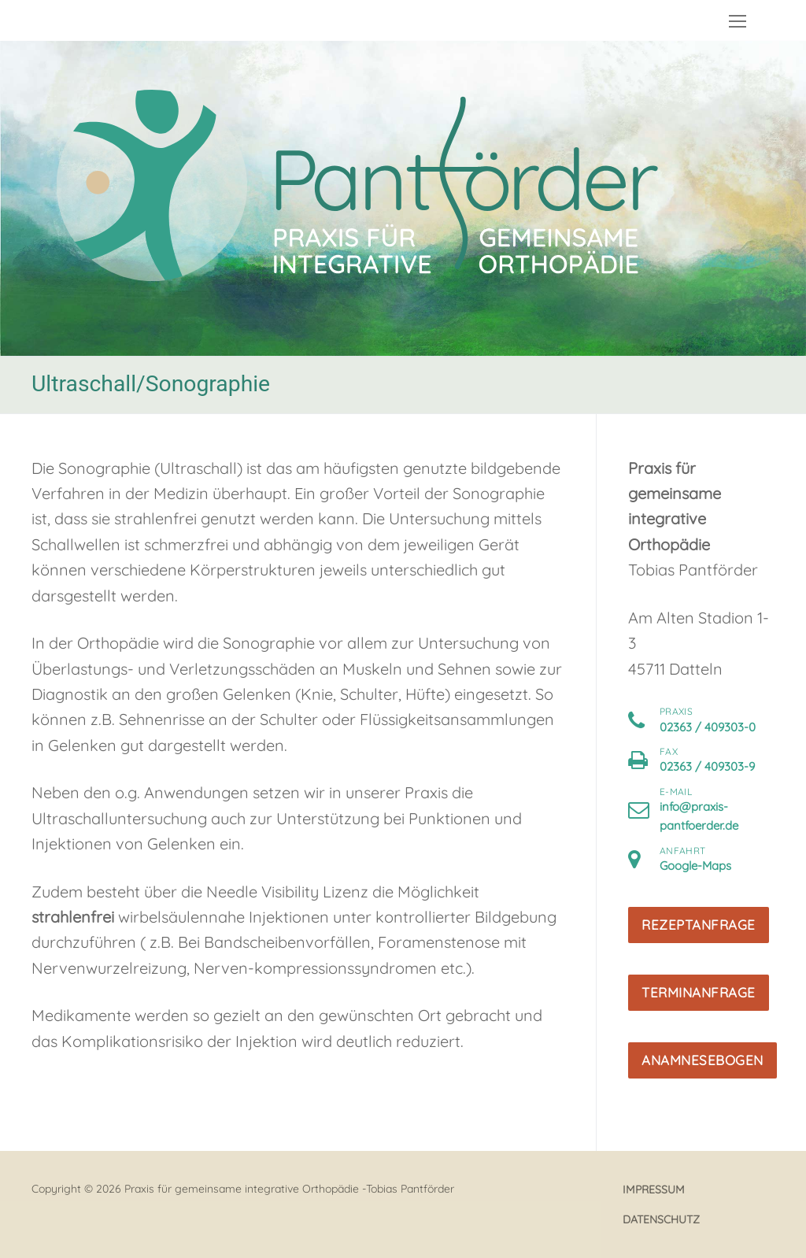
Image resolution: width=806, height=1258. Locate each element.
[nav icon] (737, 20)
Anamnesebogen (702, 1060)
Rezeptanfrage (698, 924)
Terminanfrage (698, 992)
